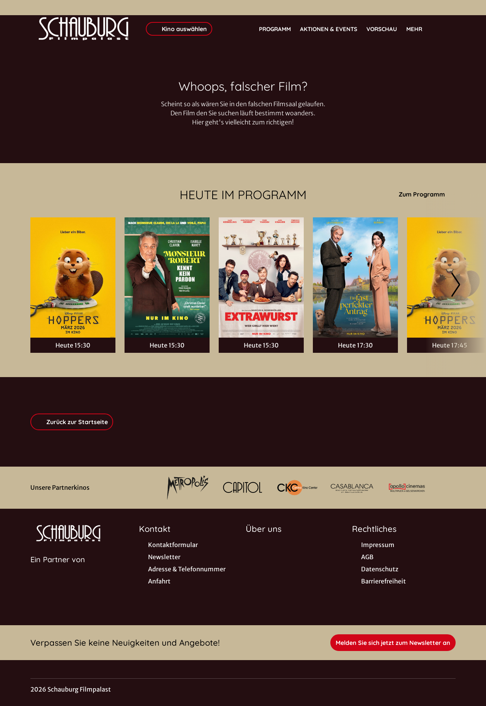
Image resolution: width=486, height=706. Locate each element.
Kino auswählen (179, 29)
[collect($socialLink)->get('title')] (13, 7)
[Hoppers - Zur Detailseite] (72, 277)
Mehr (418, 29)
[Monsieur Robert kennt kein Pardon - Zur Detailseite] (167, 277)
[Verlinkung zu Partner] (187, 488)
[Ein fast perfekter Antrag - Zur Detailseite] (355, 277)
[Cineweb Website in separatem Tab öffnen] (57, 569)
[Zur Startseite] (83, 28)
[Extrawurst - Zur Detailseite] (261, 277)
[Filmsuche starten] (448, 28)
